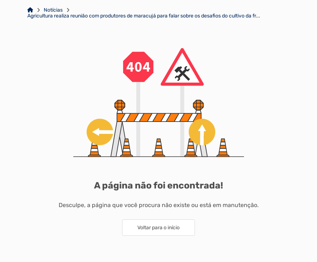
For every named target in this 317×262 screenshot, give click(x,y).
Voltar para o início (158, 228)
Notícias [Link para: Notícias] (53, 10)
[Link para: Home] (30, 10)
